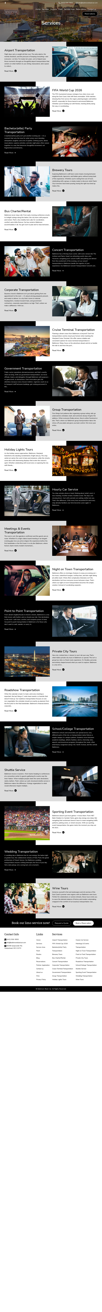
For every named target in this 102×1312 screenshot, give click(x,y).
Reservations (90, 14)
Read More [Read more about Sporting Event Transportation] (58, 832)
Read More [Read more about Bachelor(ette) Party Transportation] (10, 152)
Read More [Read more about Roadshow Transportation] (10, 711)
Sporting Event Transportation (72, 812)
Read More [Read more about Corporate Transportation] (10, 310)
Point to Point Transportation (24, 611)
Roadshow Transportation (22, 690)
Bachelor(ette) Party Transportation (18, 130)
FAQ (37, 976)
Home (38, 940)
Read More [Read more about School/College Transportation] (58, 752)
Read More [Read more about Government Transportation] (10, 391)
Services (39, 944)
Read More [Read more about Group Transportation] (58, 430)
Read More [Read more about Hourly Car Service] (58, 510)
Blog (38, 958)
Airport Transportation (19, 50)
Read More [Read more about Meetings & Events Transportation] (10, 550)
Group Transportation (66, 410)
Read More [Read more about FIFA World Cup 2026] (58, 111)
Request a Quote (61, 923)
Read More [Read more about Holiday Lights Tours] (10, 470)
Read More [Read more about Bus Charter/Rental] (10, 229)
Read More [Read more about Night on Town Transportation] (58, 590)
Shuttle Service (14, 770)
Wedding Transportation (21, 851)
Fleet (38, 951)
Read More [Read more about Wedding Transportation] (10, 870)
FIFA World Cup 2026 (67, 90)
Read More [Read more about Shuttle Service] (10, 790)
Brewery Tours (62, 170)
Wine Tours (60, 888)
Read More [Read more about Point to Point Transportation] (10, 629)
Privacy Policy (41, 979)
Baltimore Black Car (44, 989)
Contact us (40, 969)
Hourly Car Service (65, 489)
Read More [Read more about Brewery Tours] (58, 191)
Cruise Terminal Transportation (73, 330)
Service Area (40, 947)
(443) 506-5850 (67, 3)
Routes (38, 954)
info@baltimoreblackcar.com (88, 3)
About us (39, 972)
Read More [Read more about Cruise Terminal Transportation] (58, 350)
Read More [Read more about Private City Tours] (58, 669)
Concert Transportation (68, 250)
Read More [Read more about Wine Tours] (58, 906)
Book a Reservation (83, 923)
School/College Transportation (73, 729)
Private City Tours (64, 651)
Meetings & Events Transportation (17, 530)
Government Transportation (23, 368)
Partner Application (43, 965)
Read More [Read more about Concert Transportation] (58, 270)
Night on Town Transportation (72, 569)
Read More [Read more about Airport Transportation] (10, 71)
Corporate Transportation (21, 290)
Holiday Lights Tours (18, 449)
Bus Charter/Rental (17, 211)
